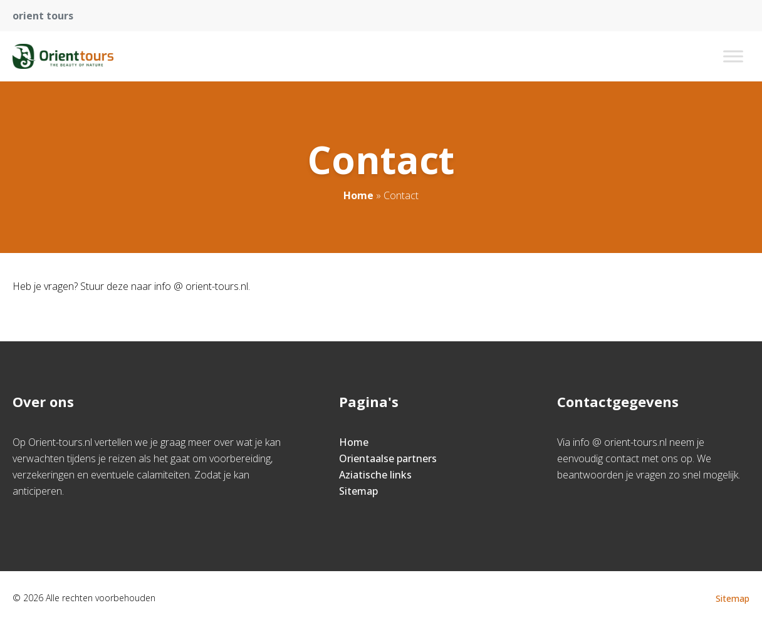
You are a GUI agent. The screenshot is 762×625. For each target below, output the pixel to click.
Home (358, 195)
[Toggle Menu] (733, 56)
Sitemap (358, 491)
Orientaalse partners (388, 458)
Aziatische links (375, 475)
